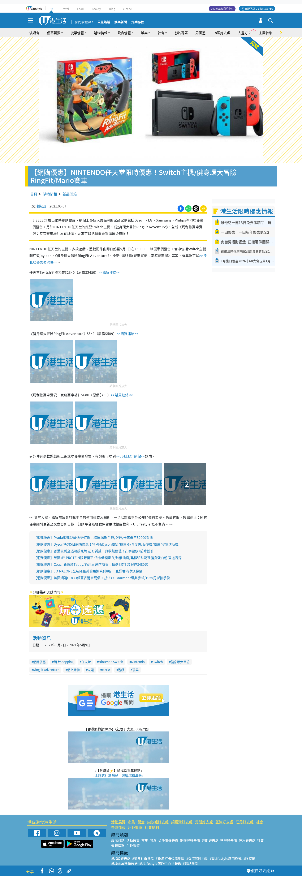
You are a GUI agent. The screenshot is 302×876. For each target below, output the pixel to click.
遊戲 (121, 669)
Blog (112, 9)
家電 (91, 669)
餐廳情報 (118, 827)
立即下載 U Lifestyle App (259, 8)
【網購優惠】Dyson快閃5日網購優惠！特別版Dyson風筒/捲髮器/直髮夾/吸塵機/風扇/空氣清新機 (106, 544)
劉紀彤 (41, 206)
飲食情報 (124, 32)
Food (80, 9)
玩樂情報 (77, 32)
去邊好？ (244, 32)
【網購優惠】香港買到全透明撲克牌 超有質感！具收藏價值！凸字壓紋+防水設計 (94, 550)
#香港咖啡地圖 (197, 858)
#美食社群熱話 (143, 858)
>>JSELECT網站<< (130, 456)
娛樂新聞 (120, 22)
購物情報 (100, 32)
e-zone (127, 9)
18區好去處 (221, 32)
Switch (158, 662)
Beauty (96, 9)
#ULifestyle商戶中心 (155, 863)
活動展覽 (118, 821)
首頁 (33, 194)
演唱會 (34, 32)
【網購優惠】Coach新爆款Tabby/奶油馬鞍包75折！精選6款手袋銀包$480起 (91, 564)
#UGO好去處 (120, 858)
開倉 (141, 821)
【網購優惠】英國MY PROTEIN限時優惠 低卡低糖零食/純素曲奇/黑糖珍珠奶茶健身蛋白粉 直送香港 (108, 557)
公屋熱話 (103, 22)
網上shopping (63, 662)
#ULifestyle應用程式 (226, 858)
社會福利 (152, 827)
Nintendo (138, 662)
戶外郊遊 (135, 827)
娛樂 (144, 32)
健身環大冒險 (180, 662)
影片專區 (181, 32)
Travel (65, 9)
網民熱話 (118, 840)
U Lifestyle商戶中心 (222, 8)
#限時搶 (249, 858)
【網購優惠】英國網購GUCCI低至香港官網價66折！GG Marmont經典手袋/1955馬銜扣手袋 (102, 577)
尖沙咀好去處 (158, 821)
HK (51, 9)
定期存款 (137, 22)
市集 (131, 821)
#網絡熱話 (190, 863)
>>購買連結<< (109, 272)
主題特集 (265, 32)
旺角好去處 (245, 821)
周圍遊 (200, 32)
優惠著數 (53, 32)
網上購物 (73, 669)
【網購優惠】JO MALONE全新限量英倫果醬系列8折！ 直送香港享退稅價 (88, 571)
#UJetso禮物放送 (124, 863)
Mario (106, 669)
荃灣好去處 (224, 821)
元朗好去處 (204, 821)
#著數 (177, 863)
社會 (161, 32)
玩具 (135, 669)
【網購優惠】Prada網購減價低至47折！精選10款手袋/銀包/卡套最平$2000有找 (93, 537)
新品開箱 (69, 194)
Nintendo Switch (111, 662)
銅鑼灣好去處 (182, 821)
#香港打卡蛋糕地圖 (170, 858)
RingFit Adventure (46, 669)
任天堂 (86, 662)
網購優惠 (39, 662)
